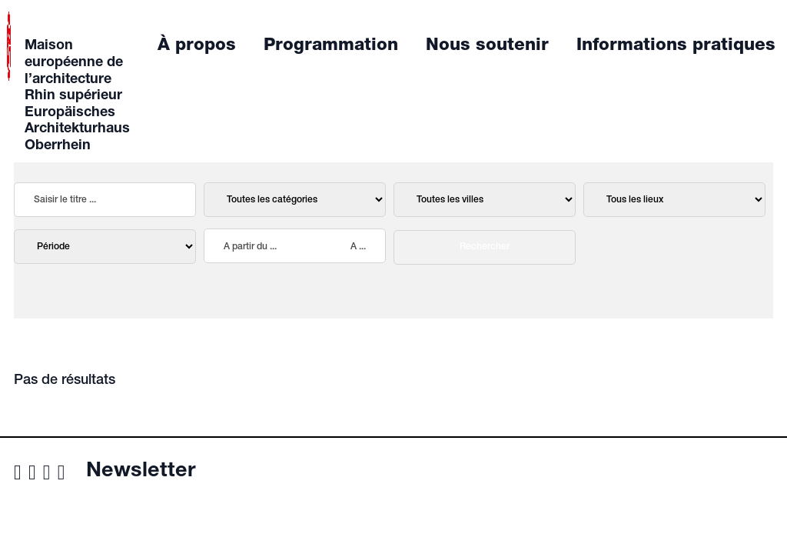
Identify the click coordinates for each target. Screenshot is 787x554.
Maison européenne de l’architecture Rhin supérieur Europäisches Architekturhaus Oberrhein (77, 96)
